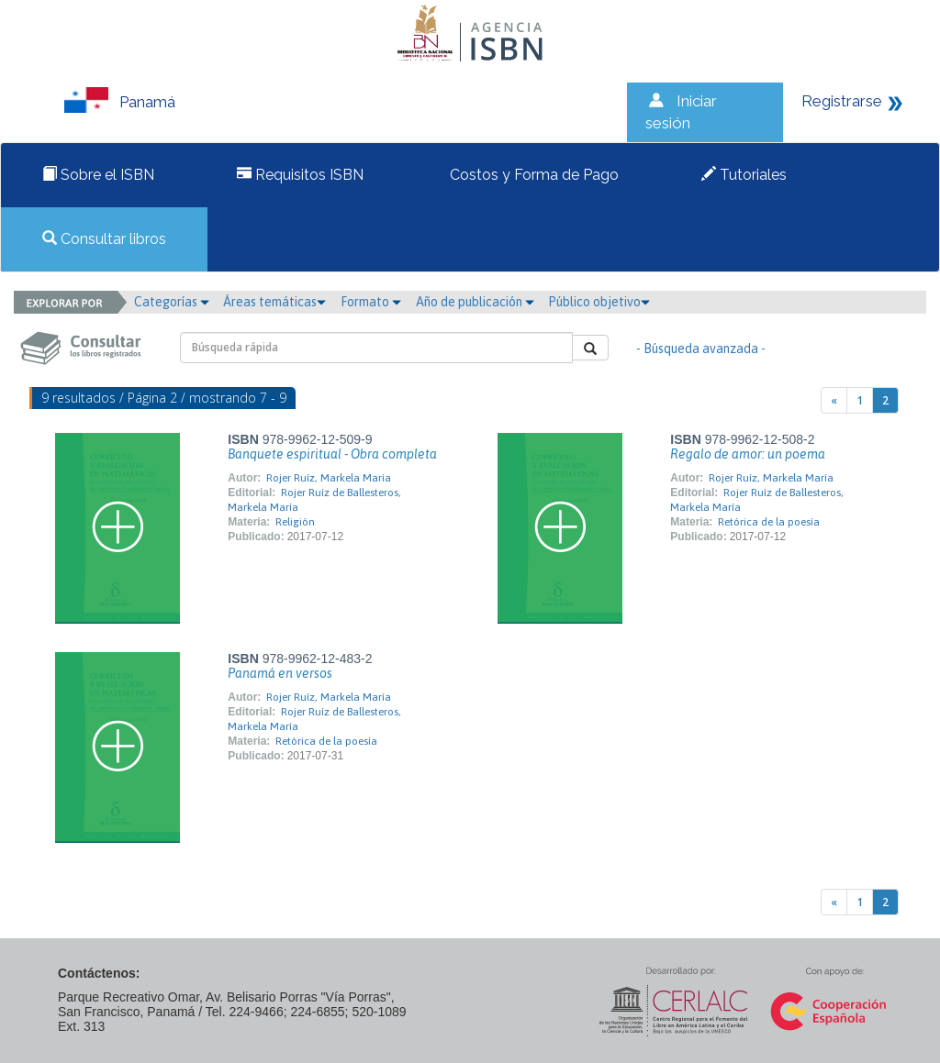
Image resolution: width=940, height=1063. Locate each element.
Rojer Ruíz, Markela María (328, 477)
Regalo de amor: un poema (747, 454)
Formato (371, 301)
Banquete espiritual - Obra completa (332, 454)
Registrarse (841, 101)
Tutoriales (744, 174)
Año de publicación (475, 301)
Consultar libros (104, 239)
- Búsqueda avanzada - (701, 348)
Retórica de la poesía (769, 521)
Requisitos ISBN (300, 174)
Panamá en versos (280, 673)
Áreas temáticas (274, 301)
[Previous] (834, 400)
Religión (295, 521)
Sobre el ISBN (98, 174)
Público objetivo (599, 301)
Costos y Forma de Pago (532, 174)
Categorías (171, 301)
